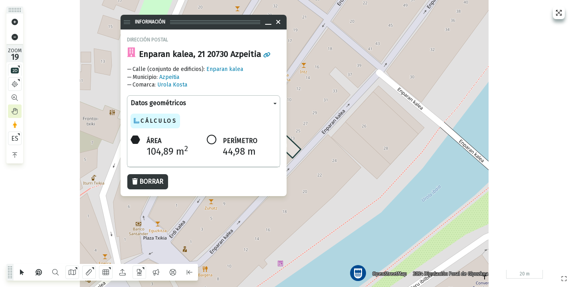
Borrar (147, 181)
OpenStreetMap (389, 273)
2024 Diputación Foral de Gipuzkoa (449, 273)
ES (14, 138)
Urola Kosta (172, 84)
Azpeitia (169, 77)
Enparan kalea (224, 69)
